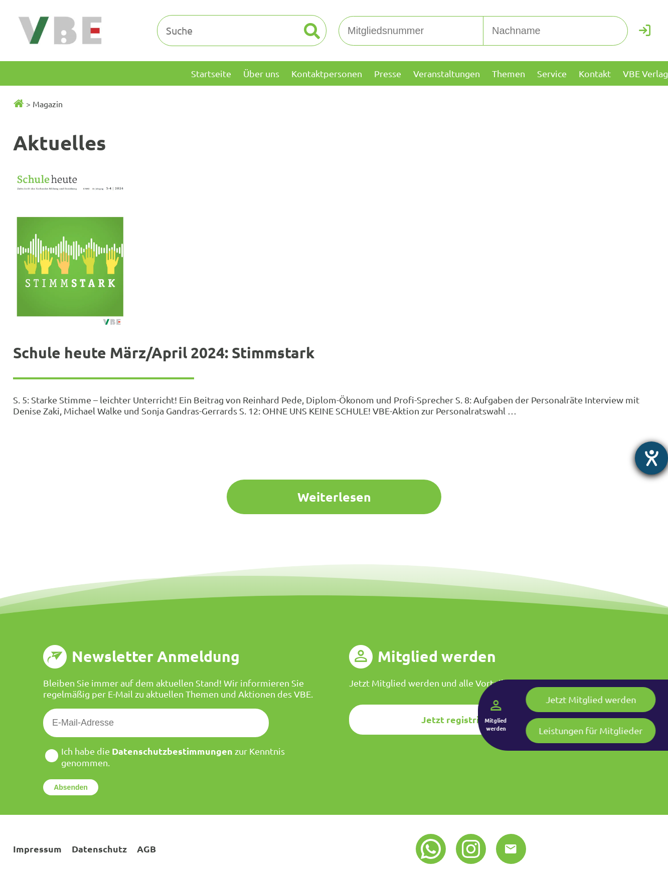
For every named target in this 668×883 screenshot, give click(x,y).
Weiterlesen (334, 497)
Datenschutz (99, 848)
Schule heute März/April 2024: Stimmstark (163, 352)
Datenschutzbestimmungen (172, 751)
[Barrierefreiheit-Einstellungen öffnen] (651, 458)
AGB (146, 848)
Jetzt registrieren (460, 719)
